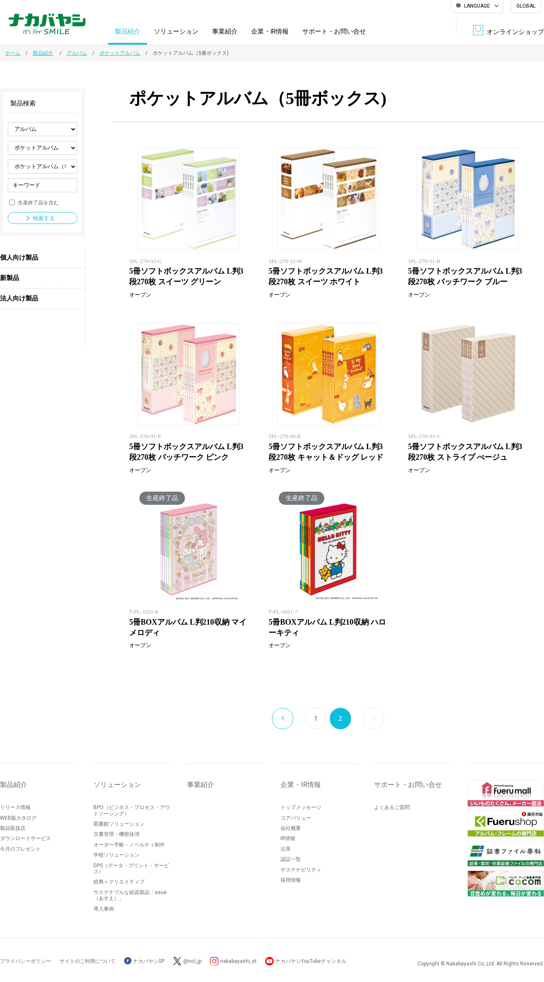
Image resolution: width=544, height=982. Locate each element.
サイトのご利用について (88, 961)
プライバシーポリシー (25, 961)
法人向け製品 (19, 298)
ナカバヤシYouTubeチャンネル (310, 961)
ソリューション (176, 31)
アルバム (77, 53)
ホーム (12, 53)
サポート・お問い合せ (334, 31)
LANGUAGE (477, 6)
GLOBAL (526, 6)
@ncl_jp (192, 961)
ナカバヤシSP (144, 961)
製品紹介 (127, 31)
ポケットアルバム (119, 53)
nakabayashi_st (238, 961)
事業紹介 (225, 31)
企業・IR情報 (270, 31)
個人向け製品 (19, 257)
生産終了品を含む (38, 202)
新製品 (9, 278)
